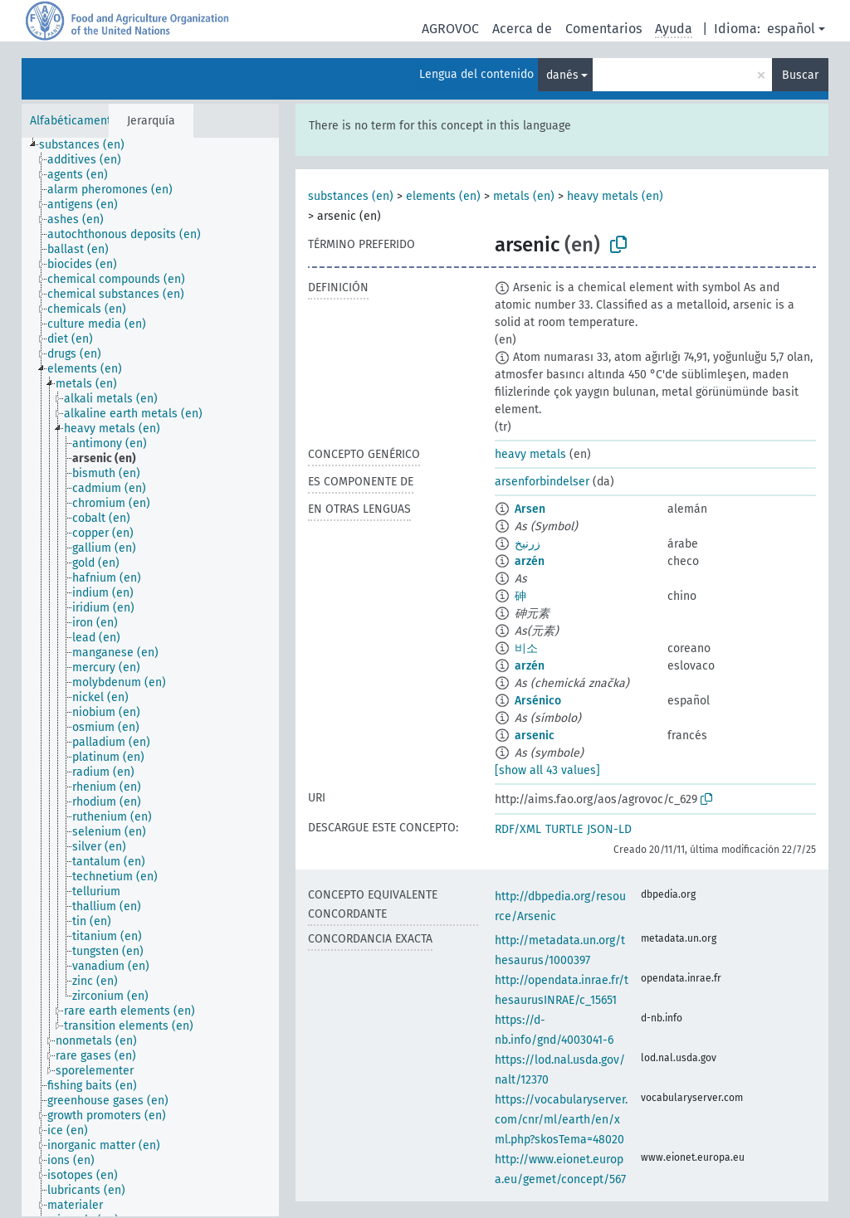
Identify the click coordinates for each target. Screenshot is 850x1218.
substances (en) (350, 196)
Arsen (530, 509)
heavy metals (530, 454)
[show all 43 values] (547, 770)
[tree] (150, 677)
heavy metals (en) (615, 196)
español (791, 29)
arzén (530, 561)
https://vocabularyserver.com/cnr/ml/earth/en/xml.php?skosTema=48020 (561, 1120)
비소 (526, 648)
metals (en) (523, 196)
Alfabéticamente (74, 121)
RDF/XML (518, 829)
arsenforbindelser (542, 482)
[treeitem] (88, 145)
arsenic (534, 735)
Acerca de (522, 29)
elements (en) (443, 196)
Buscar (800, 75)
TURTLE (564, 829)
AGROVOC (450, 29)
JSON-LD (609, 829)
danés (562, 75)
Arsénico (538, 701)
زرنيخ (527, 544)
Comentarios (603, 29)
